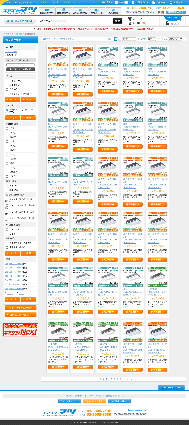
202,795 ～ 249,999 (14, 272)
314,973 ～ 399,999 (14, 280)
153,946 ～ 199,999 (14, 268)
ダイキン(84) (15, 80)
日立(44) (13, 89)
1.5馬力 (12, 128)
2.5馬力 (12, 146)
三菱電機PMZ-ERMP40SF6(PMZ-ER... (108, 347)
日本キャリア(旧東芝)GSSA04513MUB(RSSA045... (157, 183)
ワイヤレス (14, 229)
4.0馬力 (12, 154)
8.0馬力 (12, 167)
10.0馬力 (13, 172)
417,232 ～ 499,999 (14, 284)
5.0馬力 (12, 159)
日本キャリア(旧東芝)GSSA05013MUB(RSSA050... (132, 238)
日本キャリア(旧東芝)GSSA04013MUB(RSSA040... (107, 128)
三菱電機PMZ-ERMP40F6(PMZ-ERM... (82, 347)
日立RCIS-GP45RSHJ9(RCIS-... (82, 181)
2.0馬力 (12, 137)
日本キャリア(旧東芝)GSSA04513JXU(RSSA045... (132, 183)
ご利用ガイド (81, 396)
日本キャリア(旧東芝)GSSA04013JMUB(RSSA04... (83, 128)
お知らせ (120, 396)
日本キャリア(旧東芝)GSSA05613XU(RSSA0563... (132, 348)
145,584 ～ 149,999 (14, 263)
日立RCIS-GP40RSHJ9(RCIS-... (57, 126)
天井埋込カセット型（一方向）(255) (19, 111)
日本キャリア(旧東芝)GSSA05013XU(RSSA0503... (107, 238)
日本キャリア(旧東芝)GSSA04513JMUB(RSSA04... (58, 238)
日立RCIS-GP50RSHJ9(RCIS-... (57, 292)
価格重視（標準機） (18, 247)
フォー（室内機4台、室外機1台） (20, 219)
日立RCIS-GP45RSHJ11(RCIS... (132, 126)
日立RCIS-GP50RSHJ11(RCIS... (132, 292)
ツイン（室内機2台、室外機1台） (20, 206)
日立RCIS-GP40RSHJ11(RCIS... (132, 71)
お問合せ (100, 396)
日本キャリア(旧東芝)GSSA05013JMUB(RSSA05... (157, 238)
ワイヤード (14, 234)
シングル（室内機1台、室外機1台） (19, 200)
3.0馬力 (12, 150)
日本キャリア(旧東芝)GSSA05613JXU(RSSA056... (157, 348)
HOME (6, 34)
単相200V (13, 190)
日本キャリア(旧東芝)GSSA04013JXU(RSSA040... (57, 73)
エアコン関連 (17, 34)
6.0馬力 (12, 163)
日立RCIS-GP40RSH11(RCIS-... (107, 71)
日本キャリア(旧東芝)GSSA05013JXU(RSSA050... (82, 238)
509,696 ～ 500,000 (14, 288)
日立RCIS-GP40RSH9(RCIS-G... (157, 71)
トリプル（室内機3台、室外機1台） (19, 213)
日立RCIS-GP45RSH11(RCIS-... (57, 181)
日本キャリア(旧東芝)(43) (20, 94)
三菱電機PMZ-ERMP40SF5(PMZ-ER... (58, 347)
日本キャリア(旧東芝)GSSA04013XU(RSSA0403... (82, 73)
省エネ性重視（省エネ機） (21, 243)
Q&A (91, 396)
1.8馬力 (12, 132)
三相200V (13, 185)
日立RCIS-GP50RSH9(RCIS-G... (82, 292)
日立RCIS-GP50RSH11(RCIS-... (107, 292)
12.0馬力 (13, 176)
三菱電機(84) (15, 85)
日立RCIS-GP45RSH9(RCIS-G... (157, 126)
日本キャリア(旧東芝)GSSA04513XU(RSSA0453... (107, 183)
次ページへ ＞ (126, 379)
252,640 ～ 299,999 (14, 276)
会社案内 (110, 396)
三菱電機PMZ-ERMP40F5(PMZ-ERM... (157, 292)
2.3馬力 (12, 141)
